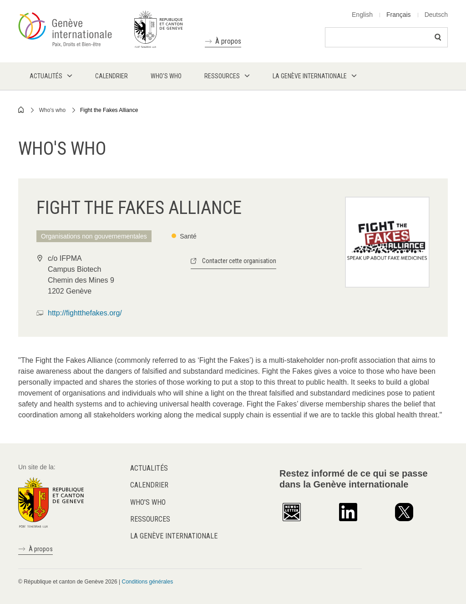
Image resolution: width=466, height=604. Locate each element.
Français (398, 14)
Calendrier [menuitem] (111, 76)
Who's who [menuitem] (166, 76)
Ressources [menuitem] (222, 76)
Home (21, 110)
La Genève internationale (174, 536)
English (362, 14)
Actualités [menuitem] (46, 76)
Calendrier (149, 485)
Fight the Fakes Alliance (109, 110)
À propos (228, 41)
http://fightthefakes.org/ (85, 313)
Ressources (150, 519)
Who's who (52, 110)
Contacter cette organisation (239, 260)
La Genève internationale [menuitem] (310, 76)
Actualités (149, 468)
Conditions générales (147, 582)
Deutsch (436, 14)
